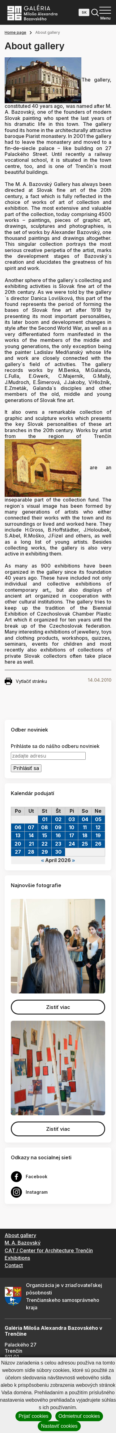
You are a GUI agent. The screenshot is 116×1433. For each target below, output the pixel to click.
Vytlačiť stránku (26, 681)
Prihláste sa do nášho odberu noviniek (55, 746)
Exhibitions (17, 1258)
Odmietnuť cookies (79, 1416)
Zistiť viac (58, 1007)
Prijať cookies (34, 1416)
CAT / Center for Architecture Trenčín (49, 1250)
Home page (15, 32)
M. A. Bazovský (23, 1243)
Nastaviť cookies (59, 1426)
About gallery (20, 1235)
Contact (14, 1265)
